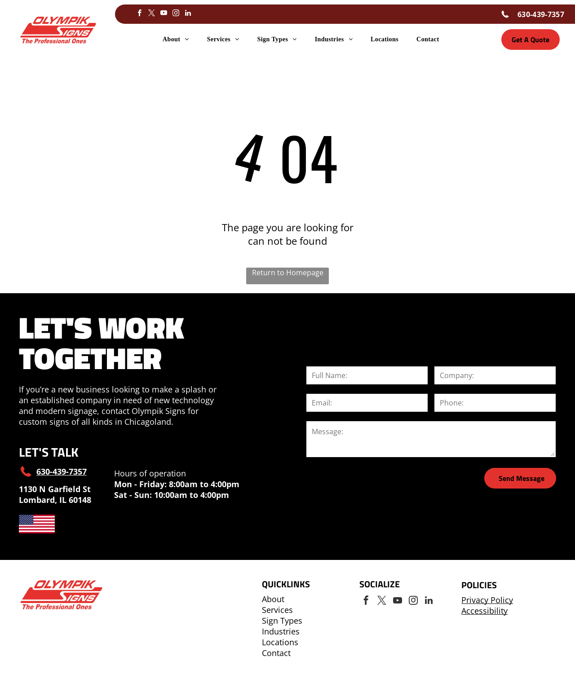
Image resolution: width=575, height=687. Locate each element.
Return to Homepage (287, 272)
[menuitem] (176, 39)
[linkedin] (188, 14)
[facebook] (139, 14)
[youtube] (163, 14)
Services (277, 609)
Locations (280, 642)
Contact (276, 652)
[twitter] (151, 14)
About (273, 599)
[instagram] (176, 14)
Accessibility (484, 610)
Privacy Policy (487, 600)
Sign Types (282, 620)
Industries (281, 631)
